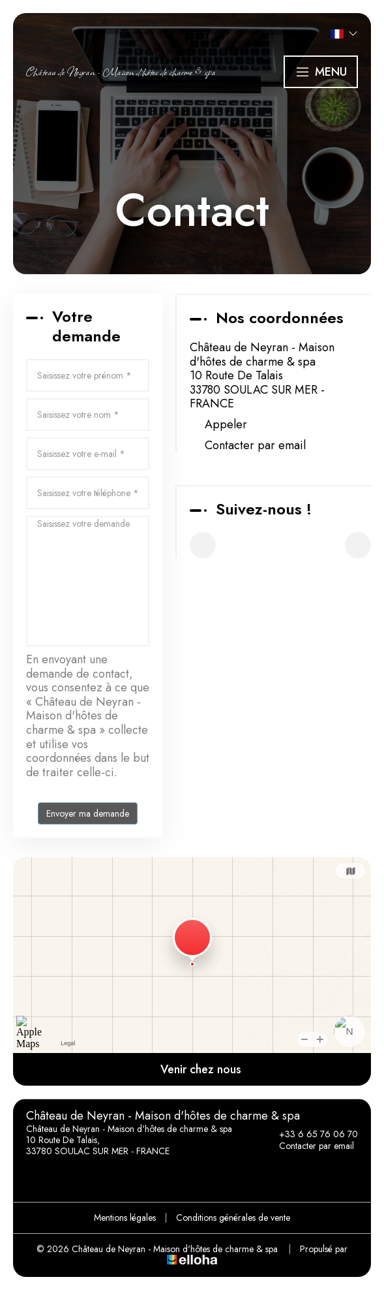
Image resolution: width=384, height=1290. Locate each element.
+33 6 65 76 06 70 (311, 1134)
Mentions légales (125, 1217)
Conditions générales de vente (233, 1217)
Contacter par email (255, 446)
